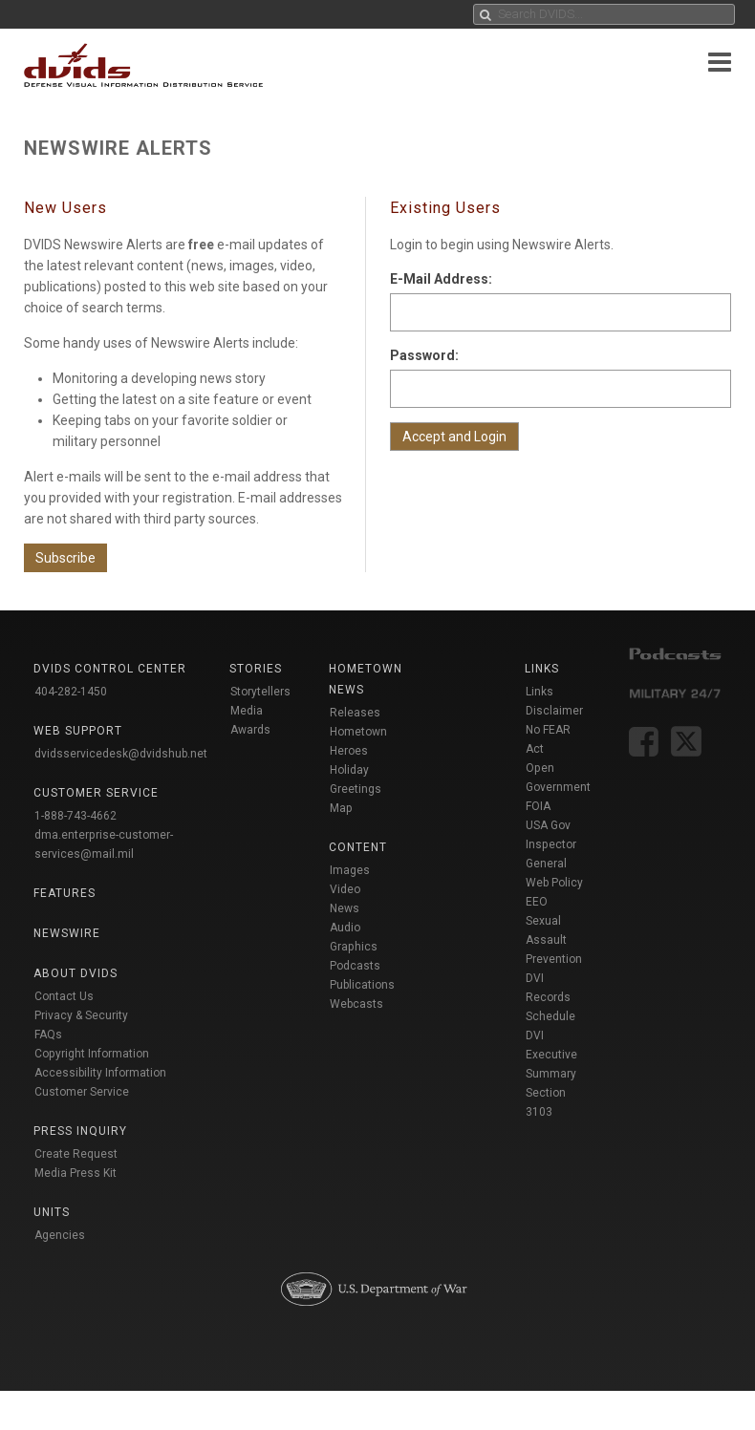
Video (345, 889)
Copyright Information (91, 1053)
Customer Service (81, 1092)
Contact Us (64, 996)
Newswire (66, 933)
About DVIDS (75, 973)
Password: (424, 355)
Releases (355, 712)
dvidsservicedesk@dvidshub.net (120, 753)
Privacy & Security (81, 1015)
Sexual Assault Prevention (554, 940)
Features (64, 893)
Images (350, 870)
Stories (255, 668)
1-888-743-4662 (75, 815)
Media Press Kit (75, 1173)
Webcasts (356, 1004)
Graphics (354, 946)
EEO (537, 901)
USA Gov (548, 825)
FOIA (538, 806)
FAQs (48, 1034)
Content (358, 847)
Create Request (76, 1154)
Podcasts (355, 965)
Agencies (59, 1235)
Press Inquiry (80, 1131)
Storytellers (260, 691)
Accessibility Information (100, 1072)
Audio (345, 927)
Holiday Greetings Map (355, 789)
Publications (362, 985)
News (344, 908)
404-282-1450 (70, 691)
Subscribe (65, 558)
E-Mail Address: (441, 279)
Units (51, 1212)
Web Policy (554, 882)
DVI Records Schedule (550, 997)
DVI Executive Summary (551, 1054)
